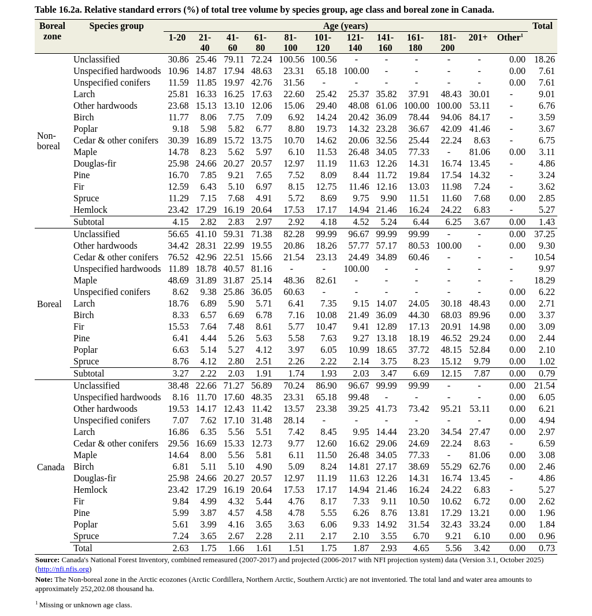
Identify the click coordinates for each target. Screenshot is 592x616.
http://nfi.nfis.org (63, 569)
